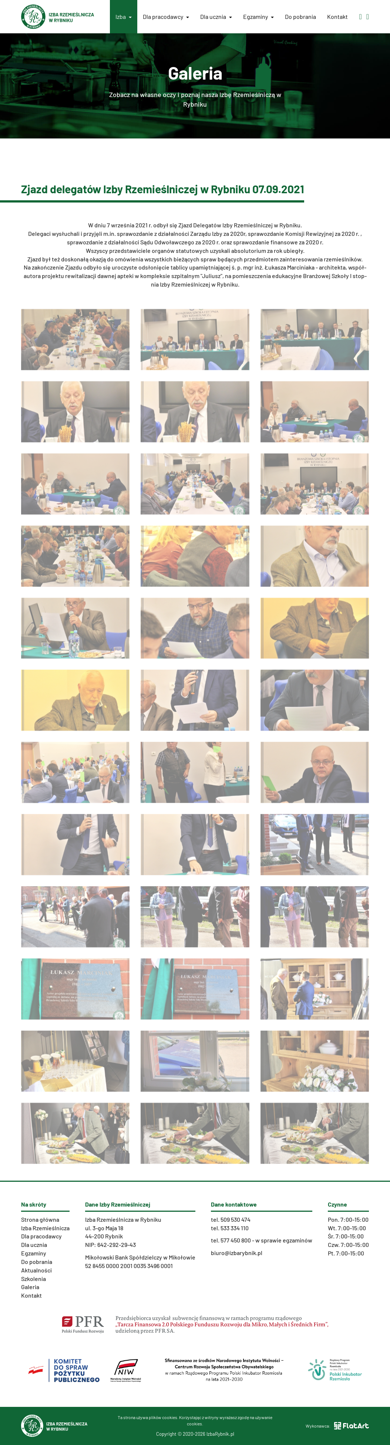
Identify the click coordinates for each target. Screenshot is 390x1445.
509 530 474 (236, 1219)
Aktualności (36, 1270)
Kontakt (337, 16)
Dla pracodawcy (166, 16)
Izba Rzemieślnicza (45, 1227)
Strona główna (40, 1219)
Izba (123, 16)
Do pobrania (300, 16)
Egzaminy (258, 16)
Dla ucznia (216, 16)
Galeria (30, 1286)
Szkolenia (33, 1278)
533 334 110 (235, 1227)
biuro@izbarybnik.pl (236, 1252)
